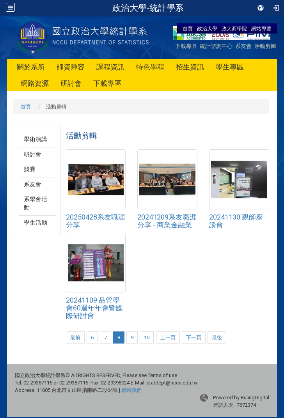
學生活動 (35, 222)
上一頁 (168, 337)
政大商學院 (235, 28)
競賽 (30, 169)
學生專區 (230, 67)
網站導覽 (261, 28)
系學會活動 (35, 203)
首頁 (188, 28)
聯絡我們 (131, 390)
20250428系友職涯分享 (95, 221)
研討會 (71, 83)
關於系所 (31, 67)
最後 (217, 337)
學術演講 (35, 139)
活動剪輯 (265, 46)
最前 (75, 337)
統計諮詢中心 (216, 46)
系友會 (243, 46)
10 (146, 337)
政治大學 (207, 28)
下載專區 (186, 46)
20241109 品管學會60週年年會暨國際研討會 (94, 308)
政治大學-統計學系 (148, 8)
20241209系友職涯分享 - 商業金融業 (167, 221)
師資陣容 (71, 67)
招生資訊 (190, 67)
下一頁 (193, 337)
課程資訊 (110, 67)
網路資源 (35, 83)
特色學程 (150, 67)
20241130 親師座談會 (236, 221)
